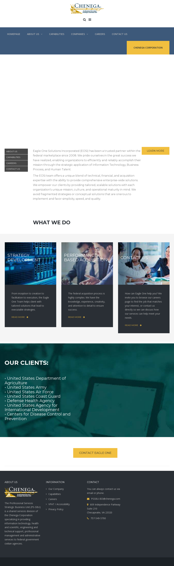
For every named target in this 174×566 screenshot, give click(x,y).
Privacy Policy (55, 509)
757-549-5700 (98, 518)
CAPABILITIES (13, 157)
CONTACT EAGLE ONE (94, 453)
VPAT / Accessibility (59, 504)
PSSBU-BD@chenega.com (105, 498)
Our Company (56, 488)
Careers (52, 499)
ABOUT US (11, 151)
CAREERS (11, 163)
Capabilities (54, 494)
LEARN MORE (155, 150)
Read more (18, 317)
